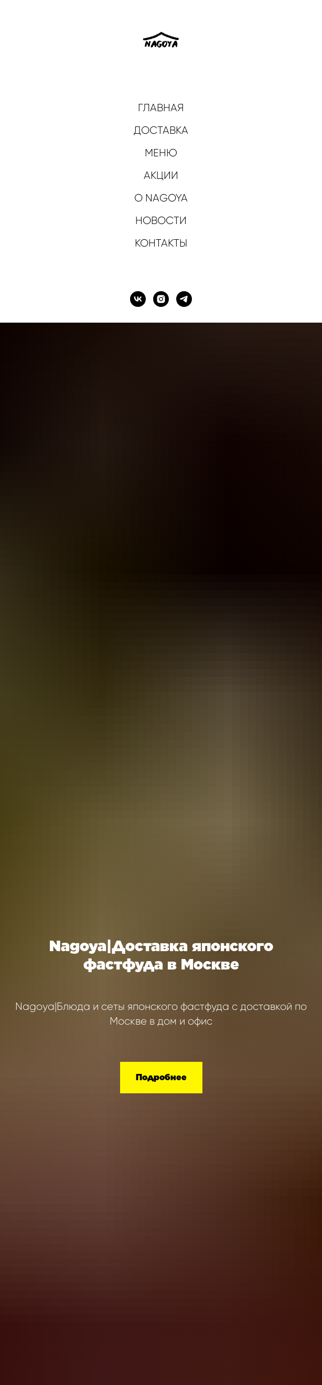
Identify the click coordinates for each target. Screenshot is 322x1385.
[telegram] (184, 299)
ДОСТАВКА (161, 130)
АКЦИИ (161, 175)
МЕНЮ (161, 153)
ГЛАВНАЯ (161, 108)
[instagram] (161, 299)
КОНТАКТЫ (161, 243)
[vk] (138, 299)
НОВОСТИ (161, 221)
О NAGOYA (161, 198)
